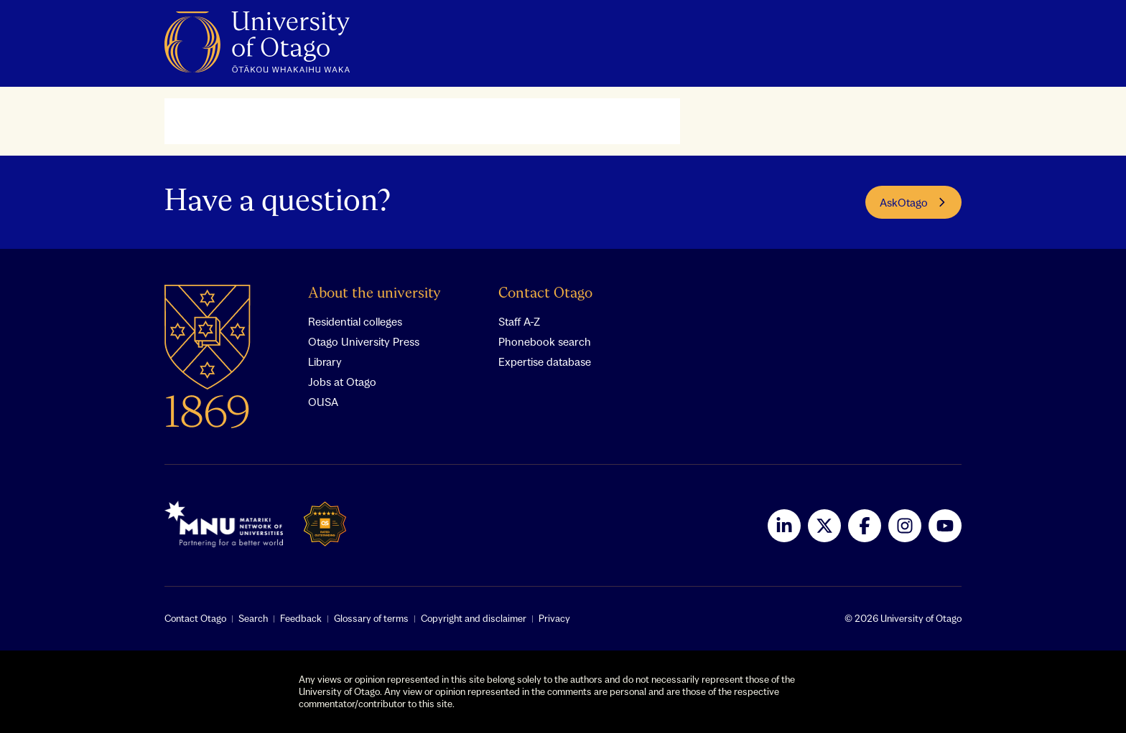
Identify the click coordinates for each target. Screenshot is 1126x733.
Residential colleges (355, 321)
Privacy (554, 618)
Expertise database (544, 361)
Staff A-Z (519, 321)
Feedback (301, 618)
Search (253, 618)
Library (325, 361)
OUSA (323, 401)
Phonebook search (544, 341)
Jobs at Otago (342, 381)
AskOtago (913, 202)
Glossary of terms (371, 618)
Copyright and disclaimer (473, 618)
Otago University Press (363, 341)
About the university (374, 293)
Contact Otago (545, 293)
